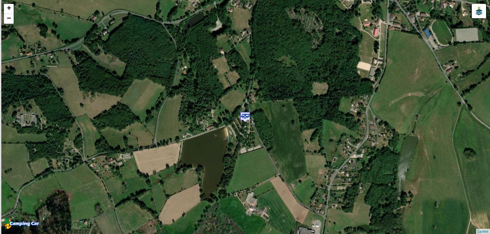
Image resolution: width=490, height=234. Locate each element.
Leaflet (483, 231)
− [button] (9, 19)
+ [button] (9, 9)
